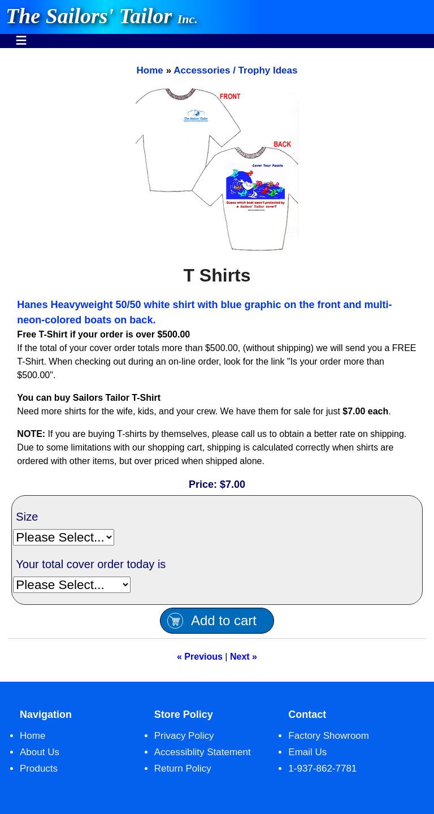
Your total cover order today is (91, 564)
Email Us (307, 752)
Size (27, 516)
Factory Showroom (328, 735)
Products (39, 768)
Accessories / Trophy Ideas (235, 70)
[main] (217, 365)
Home (149, 70)
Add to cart (224, 620)
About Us (39, 752)
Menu (21, 34)
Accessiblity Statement (202, 752)
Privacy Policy (184, 735)
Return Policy (182, 768)
